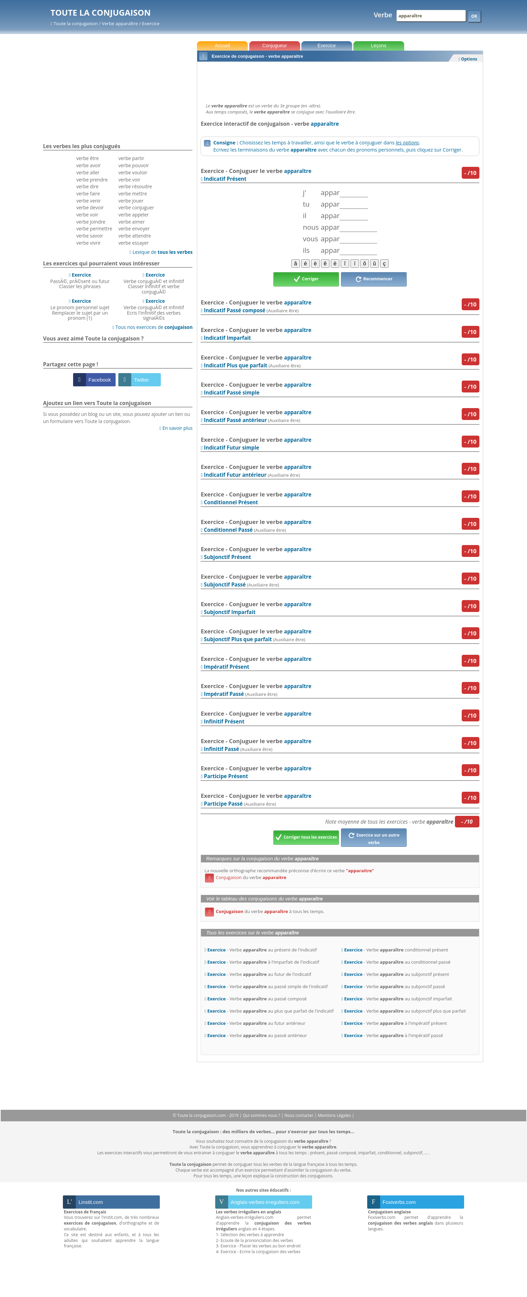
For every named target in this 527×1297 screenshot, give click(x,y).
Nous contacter (300, 1115)
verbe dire (87, 186)
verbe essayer (133, 243)
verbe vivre (88, 243)
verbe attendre (134, 235)
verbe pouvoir (133, 165)
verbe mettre (132, 193)
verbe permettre (94, 228)
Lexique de (161, 252)
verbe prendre (91, 179)
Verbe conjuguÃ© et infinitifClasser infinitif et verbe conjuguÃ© (153, 283)
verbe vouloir (132, 172)
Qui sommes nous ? (262, 1115)
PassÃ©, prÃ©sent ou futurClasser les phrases (80, 280)
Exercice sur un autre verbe (374, 837)
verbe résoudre (135, 186)
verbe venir (88, 200)
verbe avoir (88, 165)
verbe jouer (130, 200)
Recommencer (374, 279)
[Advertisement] (340, 80)
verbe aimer (131, 221)
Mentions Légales (335, 1115)
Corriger (306, 279)
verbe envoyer (134, 228)
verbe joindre (90, 221)
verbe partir (131, 158)
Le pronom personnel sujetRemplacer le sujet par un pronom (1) (79, 309)
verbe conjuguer (136, 207)
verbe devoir (90, 207)
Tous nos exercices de (153, 327)
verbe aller (87, 172)
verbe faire (88, 193)
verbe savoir (89, 235)
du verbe (245, 877)
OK (474, 16)
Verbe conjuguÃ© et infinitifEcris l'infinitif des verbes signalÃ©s (153, 309)
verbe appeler (133, 214)
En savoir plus (175, 428)
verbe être (87, 158)
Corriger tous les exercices (306, 837)
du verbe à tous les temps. (264, 911)
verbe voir (87, 214)
